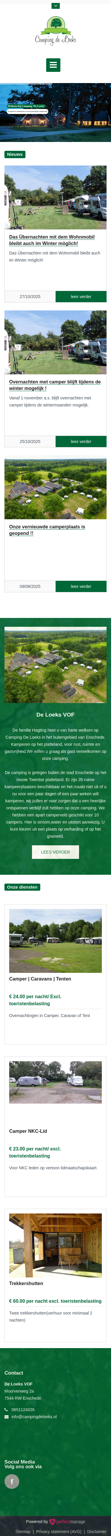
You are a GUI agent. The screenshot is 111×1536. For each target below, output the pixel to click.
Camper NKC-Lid (28, 1131)
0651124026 (23, 1409)
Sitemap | (25, 1531)
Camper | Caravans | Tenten (40, 978)
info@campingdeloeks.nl (34, 1416)
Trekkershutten (26, 1283)
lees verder (55, 852)
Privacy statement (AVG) (58, 1531)
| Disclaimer (94, 1531)
